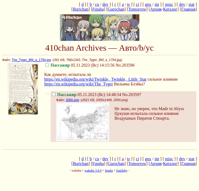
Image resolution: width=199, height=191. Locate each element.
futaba (109, 170)
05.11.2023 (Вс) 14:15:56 (79, 65)
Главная (188, 9)
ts (128, 4)
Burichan (81, 9)
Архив (156, 9)
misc (169, 4)
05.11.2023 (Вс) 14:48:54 (86, 94)
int (156, 4)
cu (97, 4)
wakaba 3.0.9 (93, 170)
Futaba (98, 9)
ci (137, 4)
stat (191, 4)
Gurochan (116, 9)
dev (105, 4)
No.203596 (125, 65)
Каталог (170, 9)
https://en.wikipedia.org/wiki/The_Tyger (78, 84)
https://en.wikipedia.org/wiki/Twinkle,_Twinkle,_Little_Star (95, 79)
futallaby (121, 170)
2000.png (72, 100)
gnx (148, 4)
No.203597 (131, 94)
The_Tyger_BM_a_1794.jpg (31, 60)
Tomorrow (137, 9)
